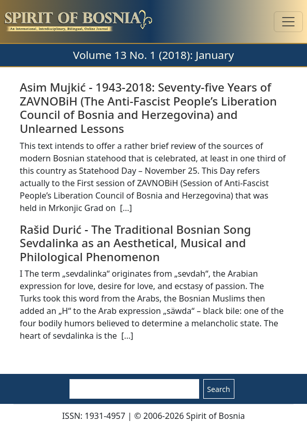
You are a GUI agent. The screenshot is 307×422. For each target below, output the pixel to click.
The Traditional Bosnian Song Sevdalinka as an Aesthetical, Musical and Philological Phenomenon (135, 242)
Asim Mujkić (53, 87)
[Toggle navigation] (288, 21)
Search (218, 389)
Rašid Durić (50, 229)
